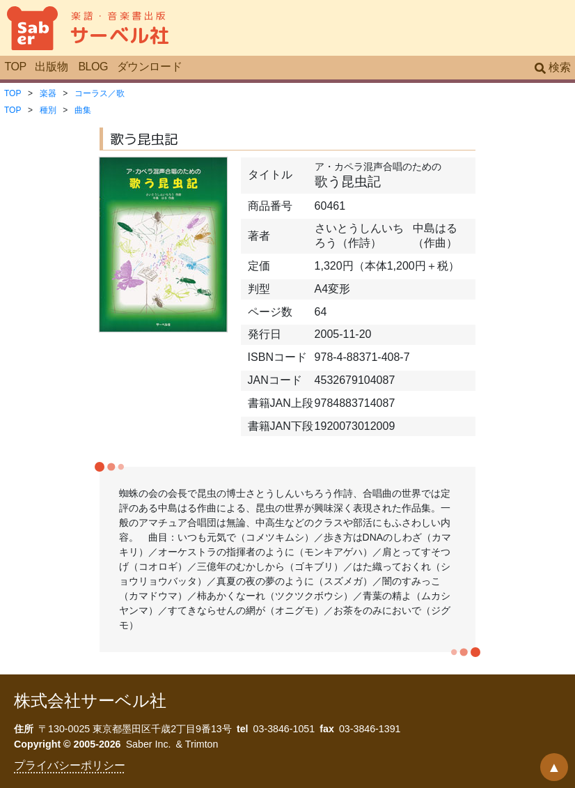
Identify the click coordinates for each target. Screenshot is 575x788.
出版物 (51, 66)
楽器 (48, 93)
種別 (48, 110)
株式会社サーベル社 (90, 700)
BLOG (93, 66)
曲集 (82, 110)
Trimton (202, 744)
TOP (15, 66)
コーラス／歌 (99, 93)
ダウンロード (149, 66)
